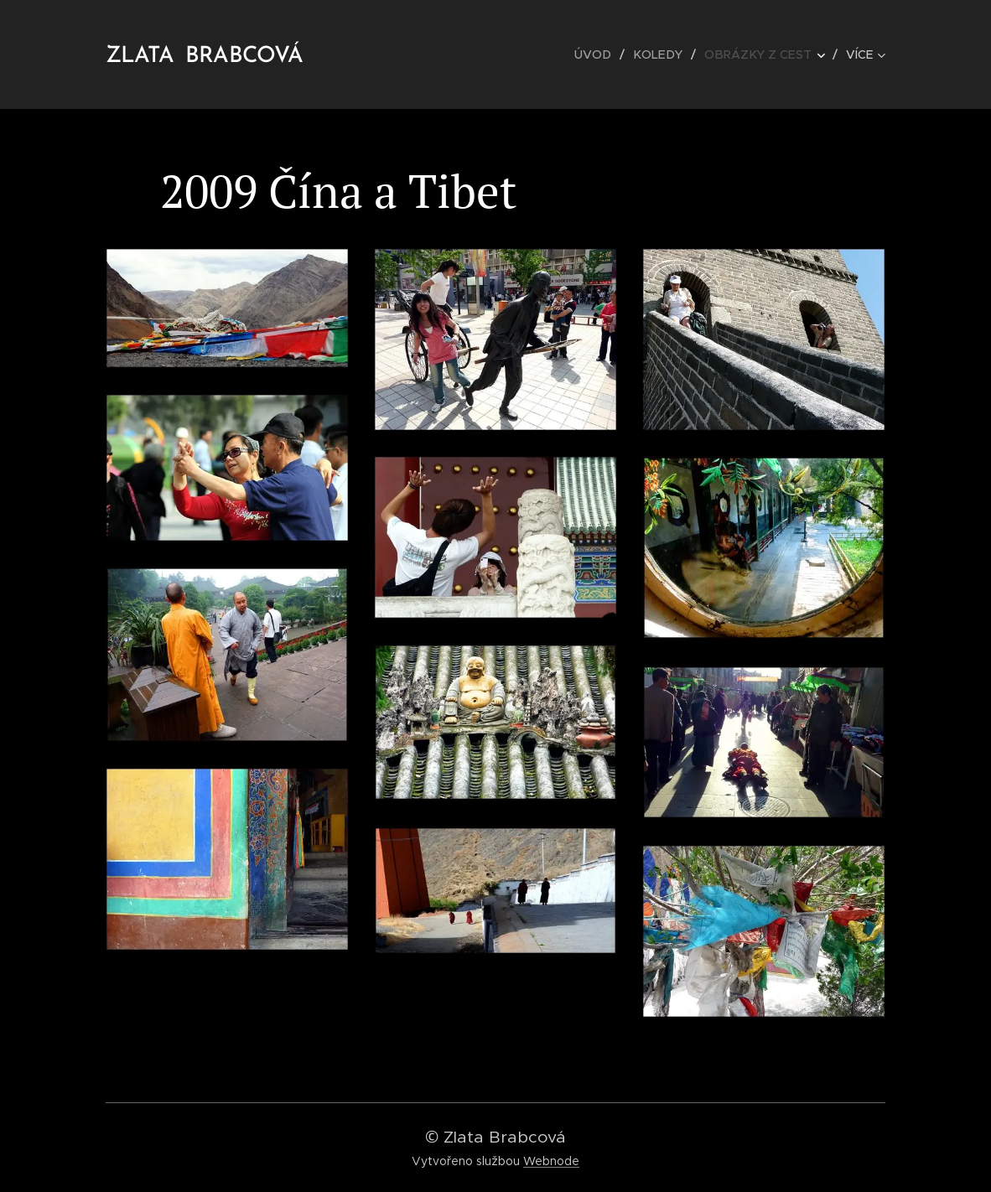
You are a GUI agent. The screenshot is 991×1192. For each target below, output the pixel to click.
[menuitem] (603, 54)
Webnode (551, 1161)
